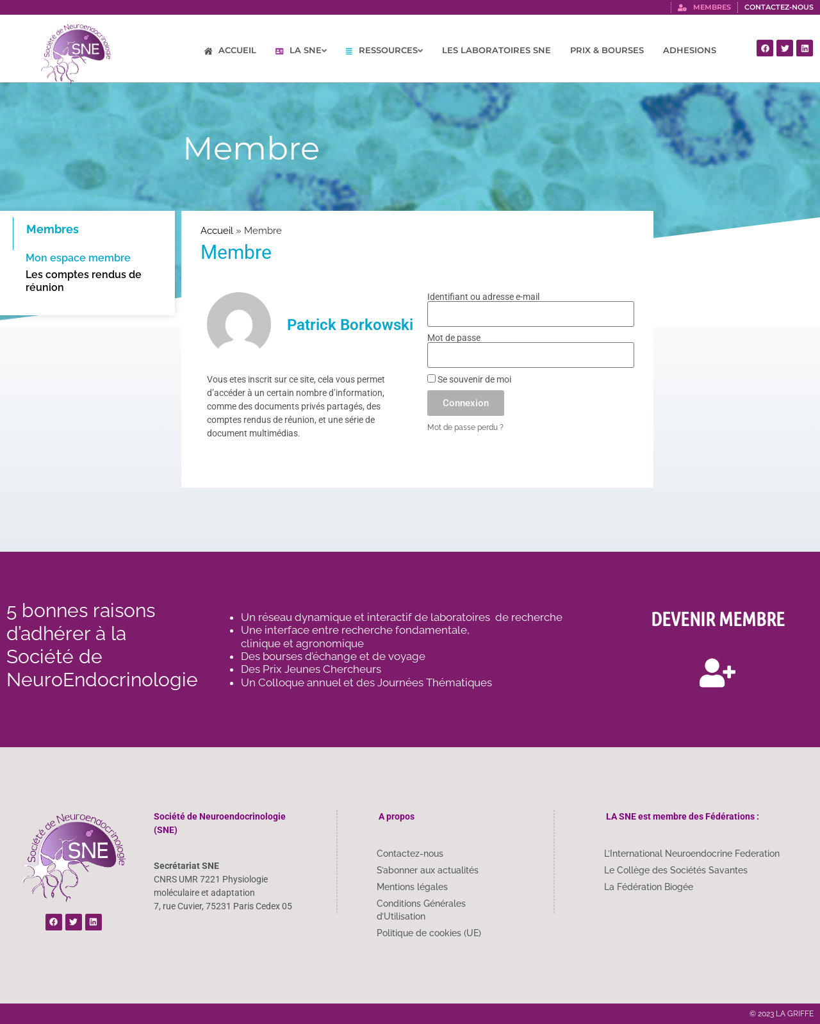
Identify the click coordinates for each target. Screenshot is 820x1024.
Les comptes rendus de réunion (84, 280)
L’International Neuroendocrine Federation (692, 853)
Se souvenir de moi (469, 379)
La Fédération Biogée (648, 887)
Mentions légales (412, 887)
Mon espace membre (78, 258)
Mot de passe (453, 337)
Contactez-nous (410, 853)
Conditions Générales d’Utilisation (421, 909)
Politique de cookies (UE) (429, 933)
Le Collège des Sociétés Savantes (676, 870)
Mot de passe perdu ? (465, 427)
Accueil (217, 230)
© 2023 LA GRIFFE (782, 1013)
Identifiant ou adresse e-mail (483, 296)
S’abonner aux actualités (428, 870)
